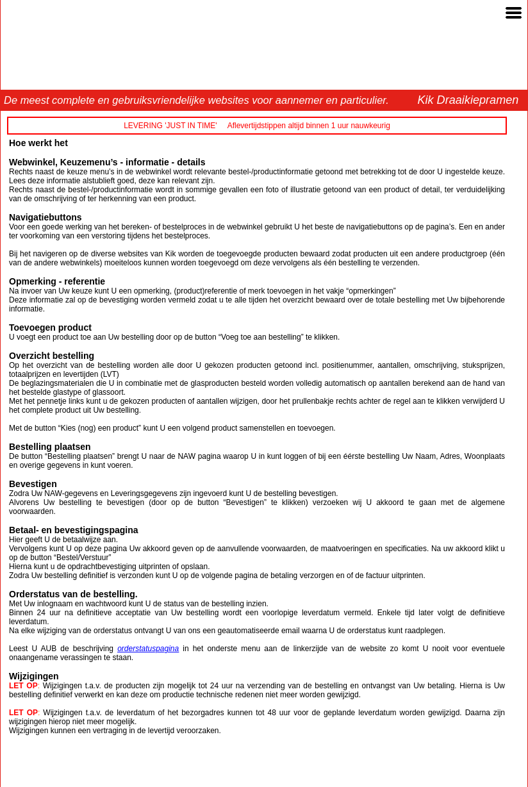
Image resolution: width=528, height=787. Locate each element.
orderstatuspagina (148, 648)
